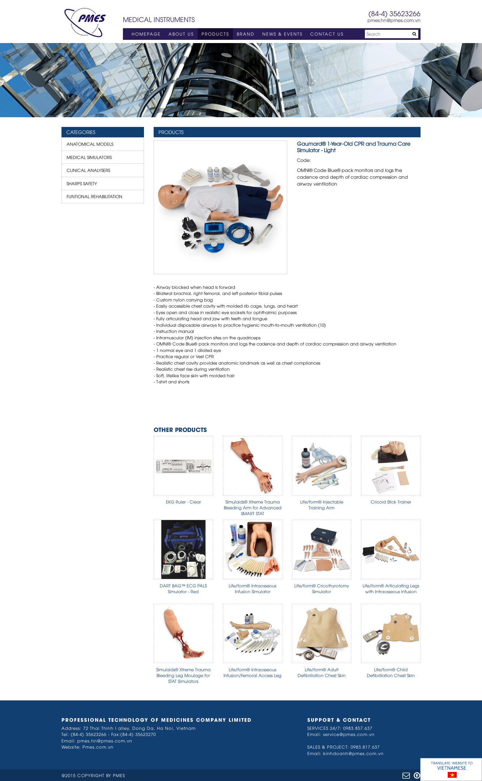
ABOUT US (181, 34)
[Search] (391, 34)
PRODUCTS (215, 34)
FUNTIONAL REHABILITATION (94, 196)
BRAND (246, 34)
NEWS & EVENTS (282, 34)
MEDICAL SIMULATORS (89, 157)
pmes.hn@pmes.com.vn (394, 20)
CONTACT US (327, 34)
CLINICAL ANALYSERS (88, 170)
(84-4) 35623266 (394, 13)
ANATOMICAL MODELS (90, 144)
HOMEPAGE (146, 34)
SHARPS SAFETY (82, 183)
